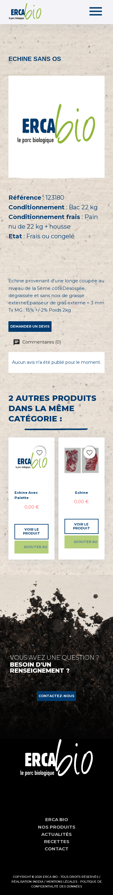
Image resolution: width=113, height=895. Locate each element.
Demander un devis (30, 326)
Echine (81, 492)
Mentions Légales (61, 882)
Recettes (56, 841)
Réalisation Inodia (27, 882)
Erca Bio (56, 819)
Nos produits (56, 827)
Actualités (56, 834)
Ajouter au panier (36, 547)
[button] (56, 696)
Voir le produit (31, 531)
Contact (56, 849)
